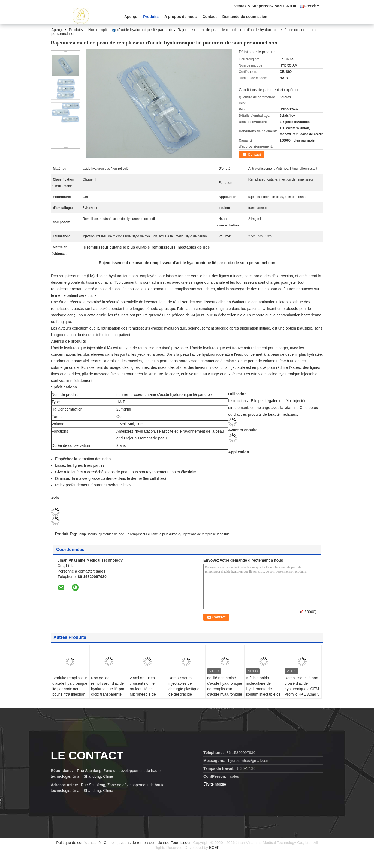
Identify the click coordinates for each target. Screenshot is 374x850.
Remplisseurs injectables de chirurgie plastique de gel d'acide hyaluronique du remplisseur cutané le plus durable (184, 694)
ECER (214, 847)
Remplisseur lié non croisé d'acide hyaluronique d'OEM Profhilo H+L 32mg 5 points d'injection (302, 689)
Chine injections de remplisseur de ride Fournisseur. (148, 842)
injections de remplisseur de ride (206, 534)
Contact (210, 16)
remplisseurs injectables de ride (101, 534)
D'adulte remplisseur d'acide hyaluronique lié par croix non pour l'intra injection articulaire (69, 689)
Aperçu (130, 16)
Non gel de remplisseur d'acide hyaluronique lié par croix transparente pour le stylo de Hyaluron (107, 691)
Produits (151, 16)
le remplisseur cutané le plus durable (153, 534)
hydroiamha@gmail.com (248, 760)
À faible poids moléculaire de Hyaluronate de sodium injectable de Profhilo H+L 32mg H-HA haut (263, 691)
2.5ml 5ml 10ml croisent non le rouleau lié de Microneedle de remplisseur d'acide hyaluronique (146, 691)
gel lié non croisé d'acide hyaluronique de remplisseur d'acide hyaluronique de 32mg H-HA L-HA (224, 689)
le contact (87, 755)
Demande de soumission (244, 16)
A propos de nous (180, 16)
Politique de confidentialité (78, 842)
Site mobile (214, 784)
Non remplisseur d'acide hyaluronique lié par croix (130, 30)
